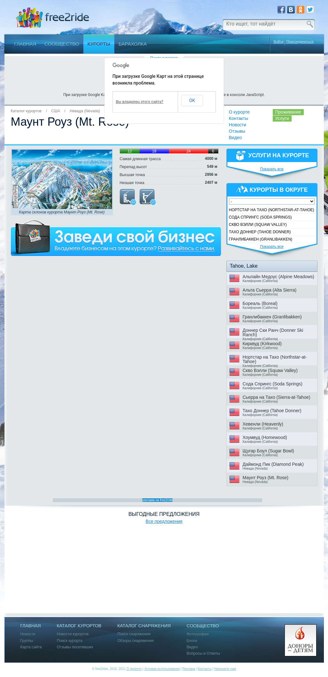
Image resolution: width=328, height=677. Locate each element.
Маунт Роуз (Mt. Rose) (265, 477)
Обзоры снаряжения (135, 641)
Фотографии (198, 634)
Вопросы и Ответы (203, 653)
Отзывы (237, 131)
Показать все (272, 169)
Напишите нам (225, 669)
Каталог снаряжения (144, 625)
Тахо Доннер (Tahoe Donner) (260, 232)
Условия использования (162, 669)
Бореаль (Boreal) (260, 303)
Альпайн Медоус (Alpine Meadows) (279, 276)
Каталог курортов (26, 111)
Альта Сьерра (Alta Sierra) (270, 290)
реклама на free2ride (157, 500)
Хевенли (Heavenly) (263, 424)
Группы (26, 641)
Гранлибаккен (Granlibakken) (261, 239)
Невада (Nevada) (85, 111)
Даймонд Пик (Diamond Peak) (273, 464)
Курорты (99, 44)
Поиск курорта (69, 641)
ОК (192, 100)
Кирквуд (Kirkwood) (262, 343)
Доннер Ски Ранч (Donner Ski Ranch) (273, 332)
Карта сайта (31, 647)
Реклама (188, 669)
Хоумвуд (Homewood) (265, 437)
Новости (237, 124)
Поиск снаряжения (133, 634)
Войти (279, 41)
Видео (235, 137)
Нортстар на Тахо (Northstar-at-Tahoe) (271, 210)
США (55, 111)
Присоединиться (300, 41)
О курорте (239, 112)
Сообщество (61, 44)
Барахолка (132, 44)
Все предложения (164, 521)
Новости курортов (73, 634)
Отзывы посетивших (75, 647)
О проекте (133, 669)
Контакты (238, 118)
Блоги (192, 641)
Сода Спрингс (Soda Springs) (260, 217)
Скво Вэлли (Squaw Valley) (258, 224)
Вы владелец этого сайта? (140, 102)
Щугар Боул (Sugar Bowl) (268, 450)
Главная (25, 44)
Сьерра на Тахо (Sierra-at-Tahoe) (276, 397)
